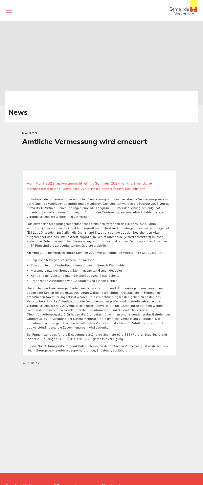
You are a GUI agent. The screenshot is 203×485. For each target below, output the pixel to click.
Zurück (33, 363)
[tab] (99, 173)
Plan (38, 245)
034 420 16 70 (81, 339)
